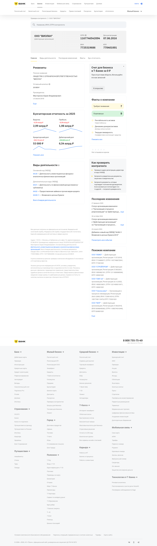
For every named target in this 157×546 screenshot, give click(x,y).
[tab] (34, 58)
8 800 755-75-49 (133, 340)
